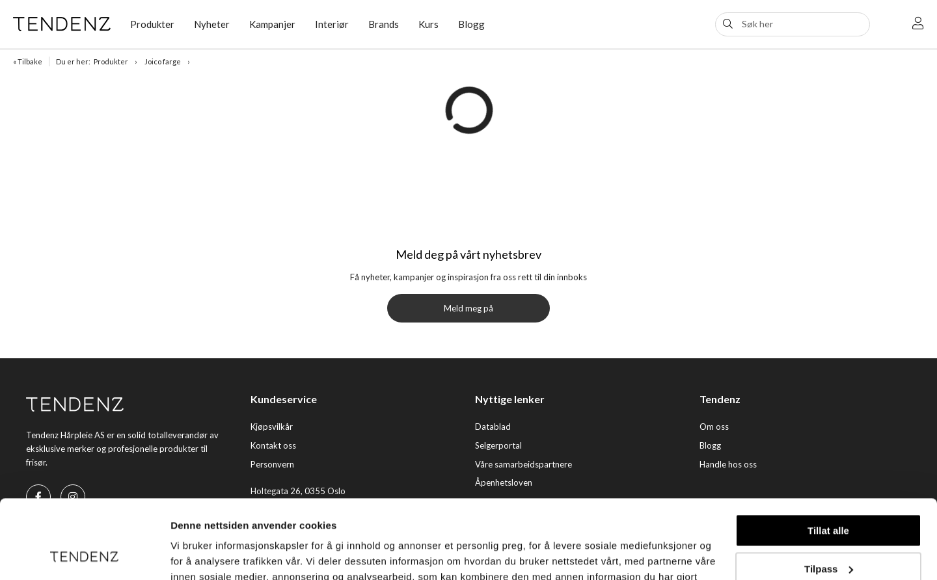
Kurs (428, 24)
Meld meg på (468, 308)
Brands (383, 24)
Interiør (332, 24)
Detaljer (188, 554)
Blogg (471, 24)
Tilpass (828, 494)
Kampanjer (272, 24)
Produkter (152, 24)
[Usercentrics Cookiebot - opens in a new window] (84, 554)
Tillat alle (828, 456)
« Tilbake (27, 61)
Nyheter (212, 24)
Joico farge (162, 61)
